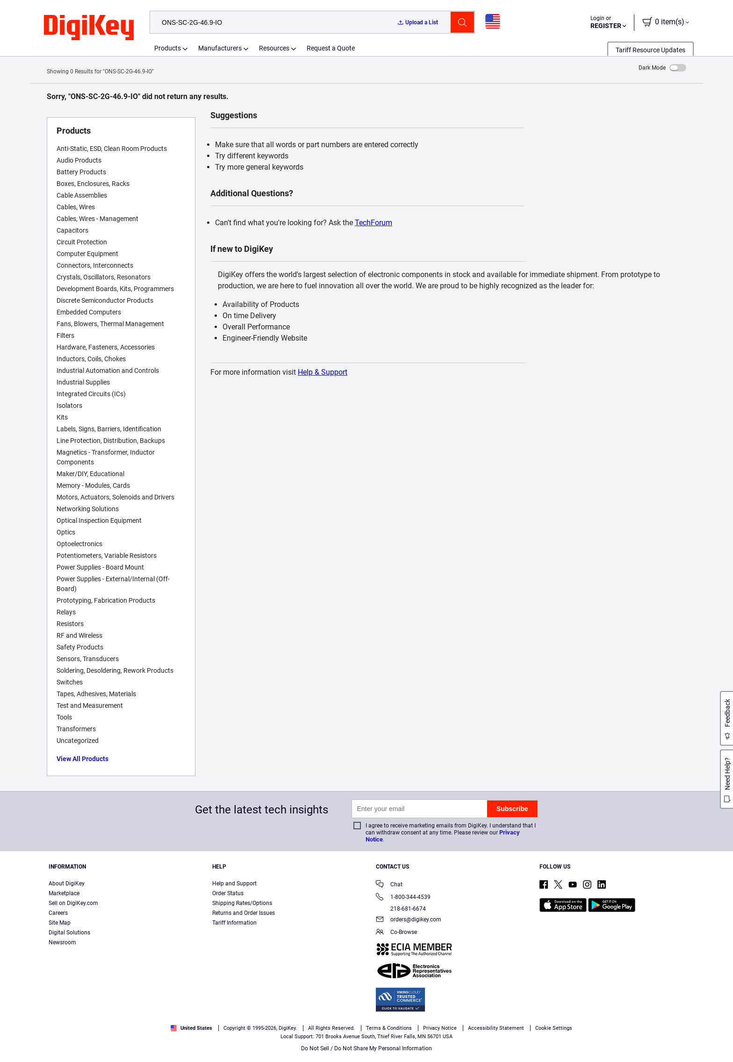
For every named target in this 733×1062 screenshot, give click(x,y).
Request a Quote (331, 48)
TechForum (373, 222)
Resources (274, 48)
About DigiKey (67, 883)
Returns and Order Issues (243, 913)
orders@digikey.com (408, 920)
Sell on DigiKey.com (73, 903)
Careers (58, 913)
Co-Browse (396, 932)
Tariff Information (234, 922)
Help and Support (234, 883)
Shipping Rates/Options (242, 903)
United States (191, 1028)
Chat (389, 885)
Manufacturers (220, 48)
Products (167, 48)
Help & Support (322, 372)
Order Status (228, 893)
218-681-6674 (401, 908)
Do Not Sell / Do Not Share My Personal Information (366, 1048)
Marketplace (64, 893)
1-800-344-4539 (403, 897)
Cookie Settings (553, 1028)
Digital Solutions (69, 932)
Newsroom (62, 942)
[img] (89, 28)
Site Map (60, 922)
